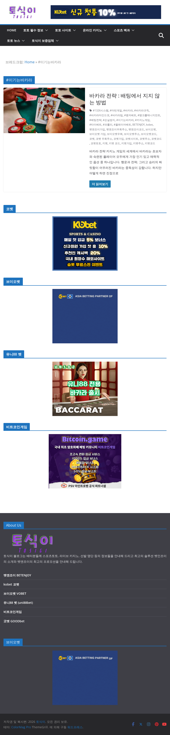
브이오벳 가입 (97, 134)
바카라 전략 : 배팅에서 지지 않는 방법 (124, 99)
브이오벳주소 (132, 134)
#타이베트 (95, 124)
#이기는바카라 (125, 120)
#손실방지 (109, 120)
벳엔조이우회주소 (116, 129)
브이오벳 (150, 129)
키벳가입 (126, 143)
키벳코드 (150, 143)
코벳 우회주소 (104, 139)
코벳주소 (145, 139)
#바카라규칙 (141, 110)
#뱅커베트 (130, 115)
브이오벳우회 (115, 134)
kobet (149, 124)
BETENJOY (138, 124)
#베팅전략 (95, 120)
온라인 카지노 (92, 30)
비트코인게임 (12, 612)
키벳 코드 (114, 143)
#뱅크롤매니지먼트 (149, 115)
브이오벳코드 (149, 134)
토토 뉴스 (13, 41)
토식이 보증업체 (43, 41)
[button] (45, 30)
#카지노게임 (142, 120)
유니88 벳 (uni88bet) (18, 603)
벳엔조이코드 (136, 129)
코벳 (92, 139)
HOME (11, 30)
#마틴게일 (116, 110)
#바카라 (128, 110)
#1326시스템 (100, 110)
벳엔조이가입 (97, 129)
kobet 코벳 (11, 584)
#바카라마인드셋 (99, 115)
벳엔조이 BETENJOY (17, 575)
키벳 (105, 143)
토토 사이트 (63, 30)
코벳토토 (96, 143)
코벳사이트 (131, 139)
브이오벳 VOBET (14, 593)
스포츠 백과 (122, 30)
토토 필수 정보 (33, 30)
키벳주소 (138, 143)
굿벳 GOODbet (14, 621)
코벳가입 (118, 139)
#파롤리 (107, 124)
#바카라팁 (117, 115)
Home (30, 62)
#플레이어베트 (122, 124)
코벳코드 (156, 139)
